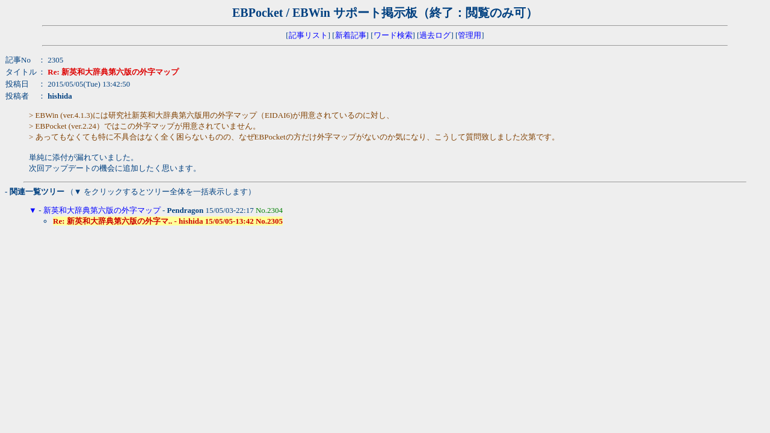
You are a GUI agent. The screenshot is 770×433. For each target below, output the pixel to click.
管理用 (469, 35)
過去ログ (435, 35)
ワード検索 (393, 35)
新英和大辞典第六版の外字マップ (102, 210)
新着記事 (350, 35)
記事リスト (308, 35)
